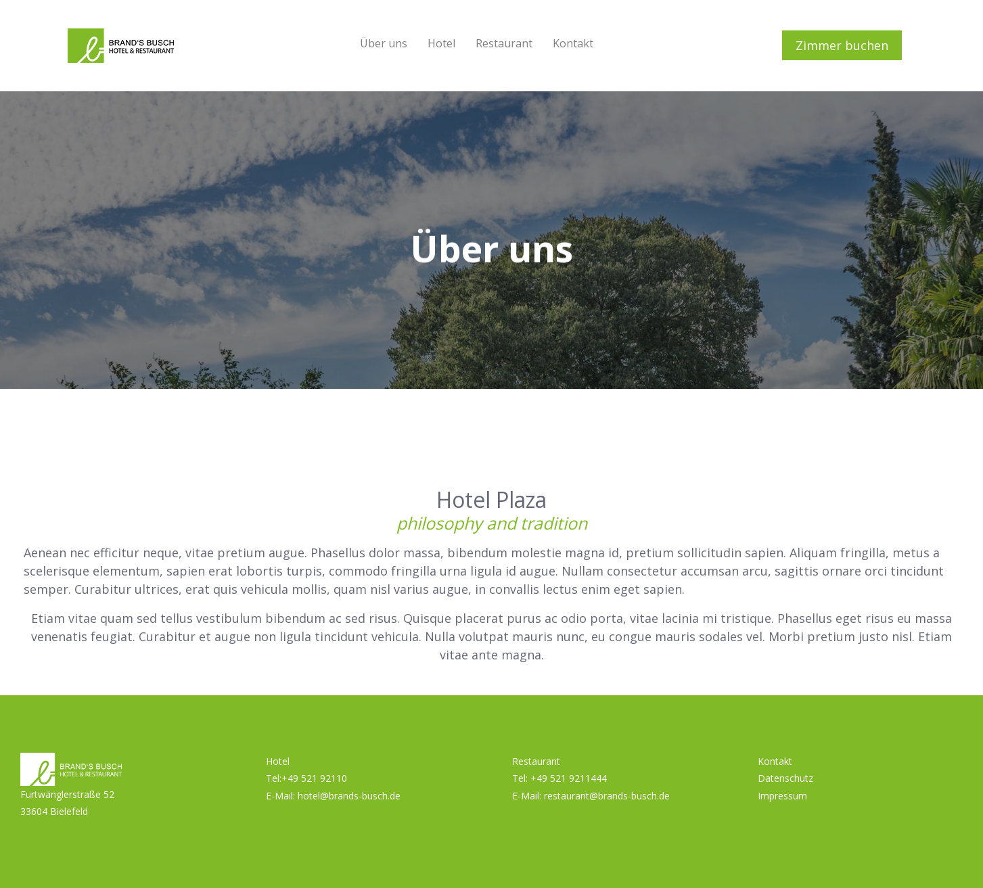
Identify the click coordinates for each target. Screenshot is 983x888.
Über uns (383, 43)
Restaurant (504, 43)
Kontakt (573, 43)
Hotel (441, 43)
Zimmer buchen (842, 45)
